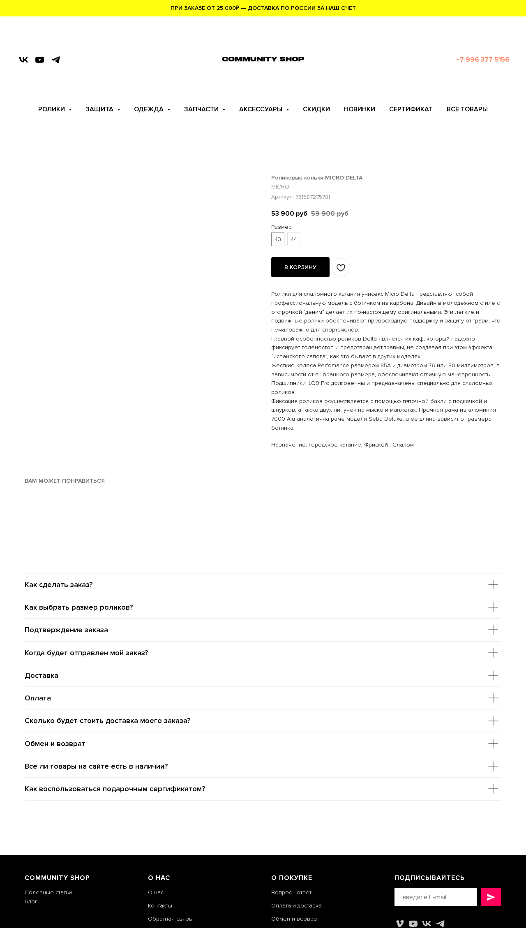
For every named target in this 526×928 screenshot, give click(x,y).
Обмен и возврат (295, 918)
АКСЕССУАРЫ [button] (261, 109)
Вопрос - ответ (291, 892)
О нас (156, 892)
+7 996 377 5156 (483, 59)
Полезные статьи (48, 892)
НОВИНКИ (359, 109)
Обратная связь (170, 918)
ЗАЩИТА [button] (100, 109)
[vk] (23, 60)
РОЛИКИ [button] (52, 109)
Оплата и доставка (296, 905)
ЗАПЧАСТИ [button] (202, 109)
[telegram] (56, 60)
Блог (31, 901)
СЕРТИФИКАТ (411, 109)
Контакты (160, 905)
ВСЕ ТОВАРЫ (467, 109)
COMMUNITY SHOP (57, 878)
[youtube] (40, 60)
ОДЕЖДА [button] (149, 109)
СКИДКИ (316, 109)
